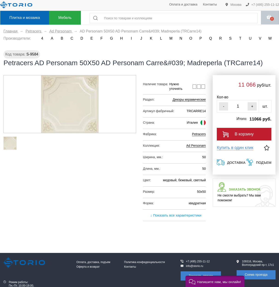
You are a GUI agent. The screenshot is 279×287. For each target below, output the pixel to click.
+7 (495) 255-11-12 (262, 4)
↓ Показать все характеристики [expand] (174, 215)
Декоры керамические (189, 99)
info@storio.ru (194, 266)
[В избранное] (266, 147)
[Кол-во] (238, 106)
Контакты (210, 4)
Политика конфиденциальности (144, 262)
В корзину (238, 134)
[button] (214, 281)
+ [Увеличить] (252, 106)
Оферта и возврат (88, 266)
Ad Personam (196, 145)
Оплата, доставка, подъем (93, 262)
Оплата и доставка (183, 4)
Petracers (199, 134)
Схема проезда (256, 274)
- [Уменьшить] (223, 106)
